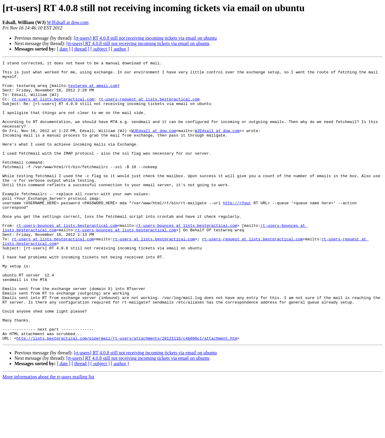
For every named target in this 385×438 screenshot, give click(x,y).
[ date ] (63, 48)
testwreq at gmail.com (92, 91)
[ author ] (120, 48)
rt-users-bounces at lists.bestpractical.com (67, 258)
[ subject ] (100, 48)
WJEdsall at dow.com (68, 22)
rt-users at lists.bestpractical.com (53, 107)
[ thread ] (80, 48)
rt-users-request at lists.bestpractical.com (149, 107)
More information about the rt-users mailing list (48, 432)
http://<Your (237, 231)
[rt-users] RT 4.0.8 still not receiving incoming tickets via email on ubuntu (145, 38)
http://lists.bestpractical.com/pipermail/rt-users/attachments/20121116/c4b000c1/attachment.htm (127, 394)
